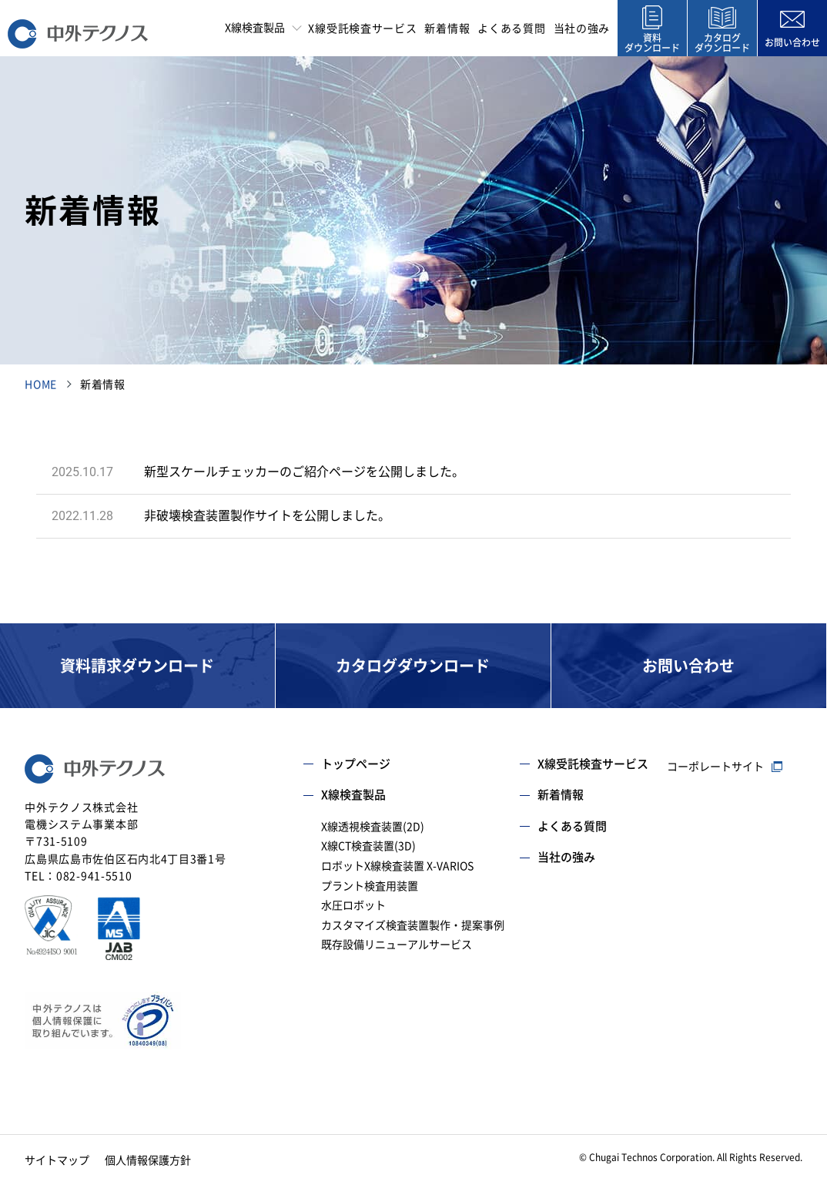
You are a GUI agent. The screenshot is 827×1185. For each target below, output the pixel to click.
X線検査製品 (353, 795)
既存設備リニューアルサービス (396, 944)
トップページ (355, 764)
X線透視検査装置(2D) (372, 826)
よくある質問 (511, 28)
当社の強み (582, 28)
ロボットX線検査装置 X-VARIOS (397, 866)
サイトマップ (57, 1160)
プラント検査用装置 (369, 886)
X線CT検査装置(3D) (368, 846)
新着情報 (447, 28)
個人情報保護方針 (148, 1160)
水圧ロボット (353, 905)
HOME (41, 384)
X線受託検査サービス (362, 28)
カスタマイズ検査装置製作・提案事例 (412, 925)
